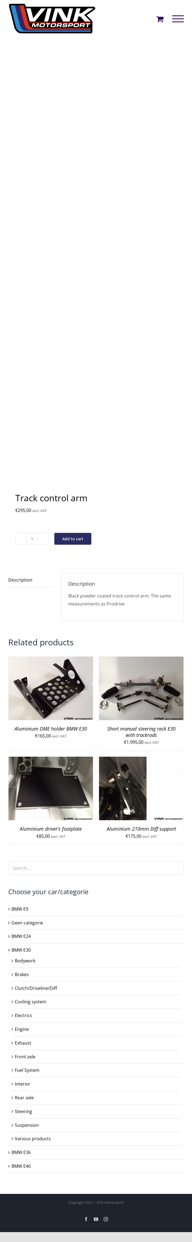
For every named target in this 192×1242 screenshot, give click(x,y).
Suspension (27, 1125)
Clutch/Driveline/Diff (36, 988)
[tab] (31, 580)
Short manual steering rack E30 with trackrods (141, 731)
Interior (22, 1084)
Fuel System (27, 1070)
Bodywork (25, 961)
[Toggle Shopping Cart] (159, 19)
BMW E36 (21, 1152)
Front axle (25, 1057)
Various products (33, 1139)
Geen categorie (27, 923)
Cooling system (30, 1002)
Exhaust (23, 1043)
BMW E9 (20, 909)
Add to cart (72, 538)
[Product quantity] (32, 538)
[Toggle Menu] (178, 18)
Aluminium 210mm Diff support (141, 828)
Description (20, 580)
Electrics (23, 1015)
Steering (23, 1111)
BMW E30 (21, 950)
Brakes (22, 974)
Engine (22, 1029)
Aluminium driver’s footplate (51, 828)
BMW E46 (21, 1166)
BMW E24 (21, 936)
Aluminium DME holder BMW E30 (51, 728)
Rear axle (24, 1098)
